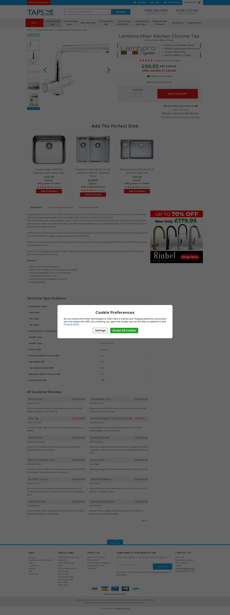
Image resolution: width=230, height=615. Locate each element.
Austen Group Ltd (122, 607)
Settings (100, 330)
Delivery (140, 2)
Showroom (62, 558)
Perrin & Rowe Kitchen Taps (124, 22)
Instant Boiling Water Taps (142, 22)
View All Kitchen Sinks (70, 22)
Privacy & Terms (71, 324)
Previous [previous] (33, 34)
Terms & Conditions (160, 569)
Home (29, 30)
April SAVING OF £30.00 (158, 70)
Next (144, 518)
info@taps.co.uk (188, 566)
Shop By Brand (195, 23)
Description (36, 205)
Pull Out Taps (63, 569)
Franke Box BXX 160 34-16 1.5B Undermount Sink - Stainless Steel (93, 171)
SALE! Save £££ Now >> (38, 2)
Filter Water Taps (88, 23)
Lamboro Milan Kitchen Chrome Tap (71, 30)
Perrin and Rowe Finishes (68, 555)
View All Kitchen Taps (52, 22)
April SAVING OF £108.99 (137, 182)
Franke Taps (63, 583)
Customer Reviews (89, 205)
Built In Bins (63, 580)
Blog (60, 564)
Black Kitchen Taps (66, 575)
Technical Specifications (60, 205)
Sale (34, 23)
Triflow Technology (66, 561)
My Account (172, 2)
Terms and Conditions (96, 555)
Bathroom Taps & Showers (160, 22)
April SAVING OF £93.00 (93, 185)
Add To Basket (49, 189)
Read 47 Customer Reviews (167, 60)
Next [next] (33, 108)
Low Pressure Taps (65, 578)
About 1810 (91, 566)
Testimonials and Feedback (98, 561)
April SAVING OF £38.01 (49, 182)
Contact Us (33, 564)
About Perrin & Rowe (96, 564)
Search (120, 11)
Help (155, 2)
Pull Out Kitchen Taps (106, 22)
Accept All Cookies (124, 330)
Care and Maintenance (67, 566)
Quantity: (138, 89)
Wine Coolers (63, 572)
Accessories (177, 23)
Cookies (32, 566)
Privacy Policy (93, 558)
